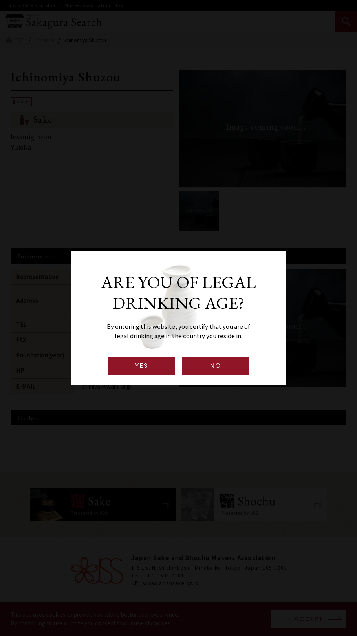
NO (215, 365)
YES (141, 365)
